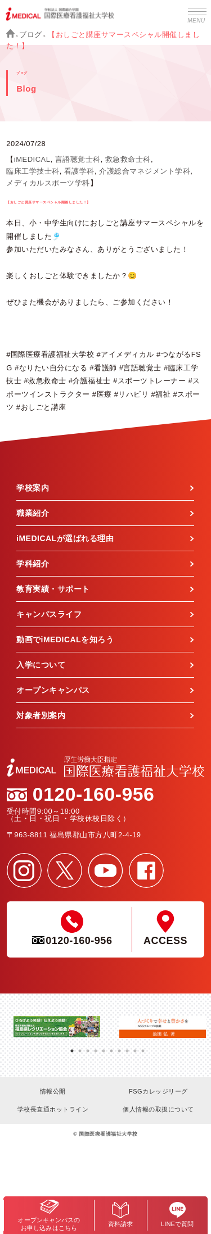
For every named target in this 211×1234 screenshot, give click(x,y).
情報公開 (53, 1091)
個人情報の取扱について (158, 1109)
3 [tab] (87, 1047)
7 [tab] (119, 1047)
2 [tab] (80, 1047)
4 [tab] (95, 1047)
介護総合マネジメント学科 (144, 171)
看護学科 (79, 171)
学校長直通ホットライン (53, 1109)
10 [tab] (143, 1047)
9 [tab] (135, 1047)
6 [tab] (111, 1047)
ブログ (30, 34)
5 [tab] (103, 1047)
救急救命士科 (128, 159)
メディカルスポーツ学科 (48, 183)
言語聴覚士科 (78, 159)
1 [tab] (72, 1047)
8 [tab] (127, 1047)
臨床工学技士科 (33, 171)
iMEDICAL (32, 159)
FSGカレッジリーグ (158, 1091)
